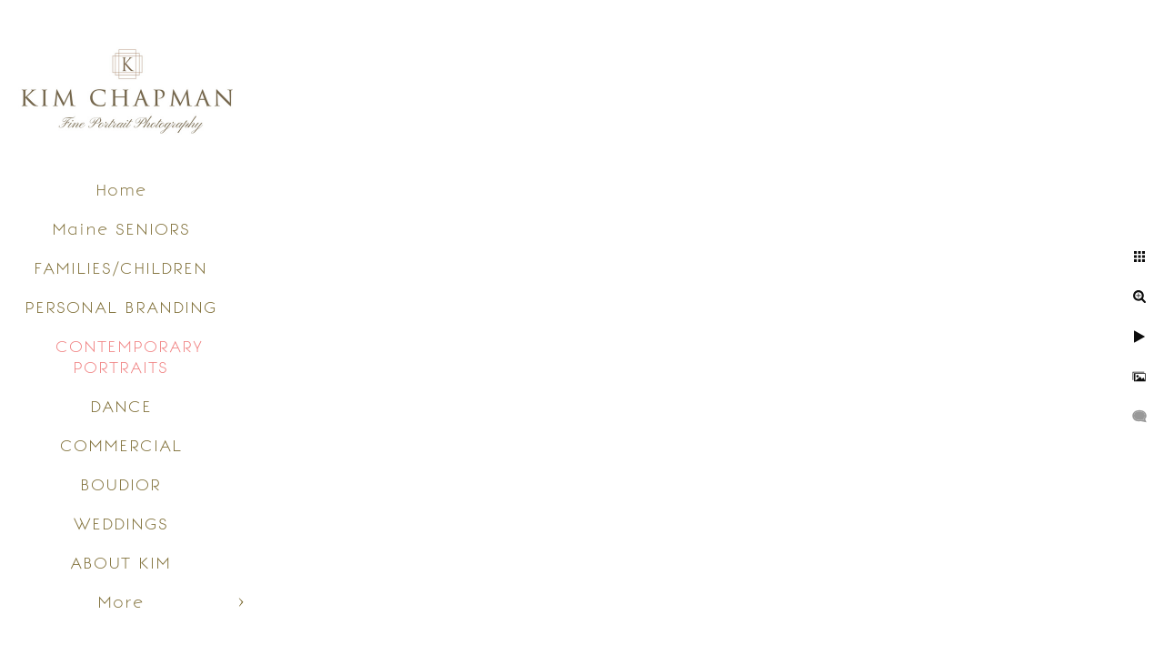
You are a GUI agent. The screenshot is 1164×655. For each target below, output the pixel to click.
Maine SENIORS (121, 228)
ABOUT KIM (120, 562)
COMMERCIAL (121, 445)
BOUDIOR (120, 484)
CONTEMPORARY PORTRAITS (129, 357)
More (120, 601)
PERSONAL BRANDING (121, 307)
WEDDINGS (121, 523)
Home (120, 189)
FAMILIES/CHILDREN (120, 267)
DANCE (121, 406)
